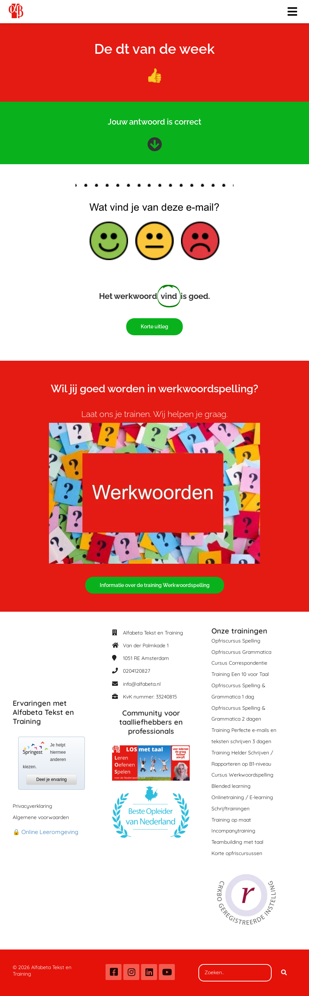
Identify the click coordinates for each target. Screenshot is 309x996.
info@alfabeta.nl (142, 684)
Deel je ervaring (51, 779)
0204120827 (136, 671)
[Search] (284, 972)
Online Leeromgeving (49, 831)
